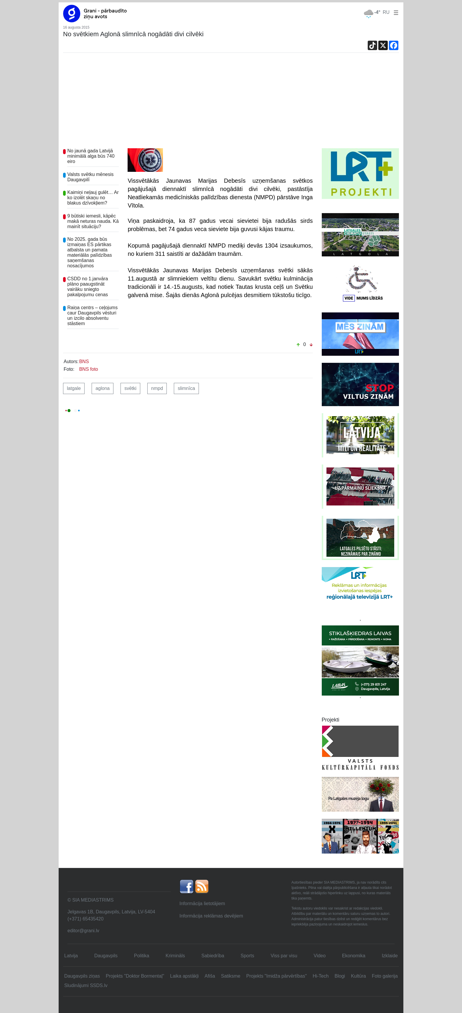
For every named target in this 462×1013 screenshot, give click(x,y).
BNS (84, 361)
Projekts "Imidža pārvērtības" (276, 976)
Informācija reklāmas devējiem (211, 915)
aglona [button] (102, 388)
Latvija (71, 955)
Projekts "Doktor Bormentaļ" (135, 976)
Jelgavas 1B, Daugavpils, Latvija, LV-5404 (111, 911)
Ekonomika (353, 955)
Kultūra (358, 976)
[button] (395, 12)
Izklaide (390, 955)
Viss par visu (283, 955)
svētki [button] (130, 388)
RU (386, 12)
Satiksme (230, 976)
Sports (247, 955)
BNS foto (88, 369)
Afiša (209, 976)
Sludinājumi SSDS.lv (86, 985)
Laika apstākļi (184, 976)
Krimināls (175, 955)
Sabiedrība (212, 955)
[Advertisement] (231, 104)
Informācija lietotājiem (202, 903)
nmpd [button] (157, 388)
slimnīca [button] (186, 388)
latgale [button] (74, 388)
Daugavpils (106, 955)
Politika (141, 955)
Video (320, 955)
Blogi (339, 976)
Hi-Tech (321, 976)
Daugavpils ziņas (82, 976)
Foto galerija (385, 976)
